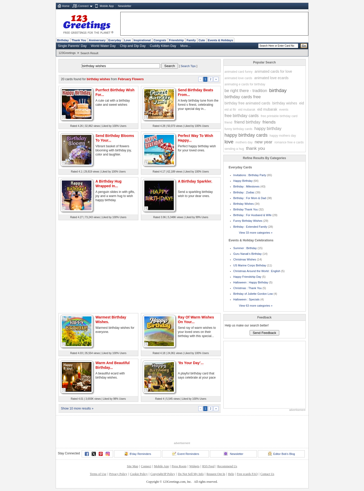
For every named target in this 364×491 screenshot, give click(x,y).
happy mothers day (283, 135)
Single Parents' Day (72, 46)
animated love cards (238, 78)
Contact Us (267, 474)
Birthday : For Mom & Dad (249, 198)
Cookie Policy (139, 474)
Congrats (160, 40)
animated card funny (239, 71)
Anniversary (97, 40)
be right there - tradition (246, 90)
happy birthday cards (246, 135)
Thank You (79, 40)
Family (191, 40)
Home (66, 5)
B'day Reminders (137, 454)
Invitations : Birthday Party (249, 175)
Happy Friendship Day (247, 276)
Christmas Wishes (244, 259)
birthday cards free (243, 96)
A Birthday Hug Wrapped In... (109, 183)
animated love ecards (271, 78)
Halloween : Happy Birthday (250, 282)
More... (185, 46)
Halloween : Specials (246, 299)
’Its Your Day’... (191, 363)
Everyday (114, 40)
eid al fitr (230, 109)
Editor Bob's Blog (281, 454)
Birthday (63, 40)
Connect (83, 5)
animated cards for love (273, 71)
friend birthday (247, 122)
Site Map (132, 466)
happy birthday (268, 128)
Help (231, 474)
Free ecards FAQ (247, 474)
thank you (255, 148)
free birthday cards (242, 115)
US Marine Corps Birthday (249, 265)
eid (301, 103)
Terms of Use (98, 474)
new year (263, 142)
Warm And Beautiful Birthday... (113, 365)
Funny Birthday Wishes (248, 220)
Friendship (176, 40)
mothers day (243, 142)
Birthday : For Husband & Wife (252, 215)
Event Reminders (185, 454)
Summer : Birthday (245, 248)
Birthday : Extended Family (250, 226)
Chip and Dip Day (133, 46)
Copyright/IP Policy (162, 474)
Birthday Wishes (243, 203)
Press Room (179, 466)
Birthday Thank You (245, 209)
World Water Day (103, 46)
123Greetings (67, 52)
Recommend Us (227, 466)
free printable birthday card (279, 116)
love (229, 141)
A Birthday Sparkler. (195, 181)
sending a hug (234, 149)
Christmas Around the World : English (257, 271)
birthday (278, 90)
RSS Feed (208, 466)
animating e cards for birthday (245, 84)
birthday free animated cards (247, 103)
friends (269, 122)
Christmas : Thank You (247, 288)
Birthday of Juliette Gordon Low (253, 293)
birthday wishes (284, 103)
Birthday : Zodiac (244, 192)
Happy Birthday (243, 180)
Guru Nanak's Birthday (247, 253)
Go (304, 45)
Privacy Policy (118, 474)
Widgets (194, 466)
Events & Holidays (220, 40)
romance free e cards (288, 142)
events (283, 109)
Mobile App (107, 5)
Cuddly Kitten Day (163, 46)
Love (127, 40)
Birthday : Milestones (246, 186)
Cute (202, 40)
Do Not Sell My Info (191, 474)
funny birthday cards (238, 129)
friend (228, 122)
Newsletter (124, 5)
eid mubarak (246, 109)
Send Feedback (264, 333)
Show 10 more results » (77, 408)
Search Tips (188, 66)
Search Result (89, 53)
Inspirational (142, 40)
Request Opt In (215, 474)
